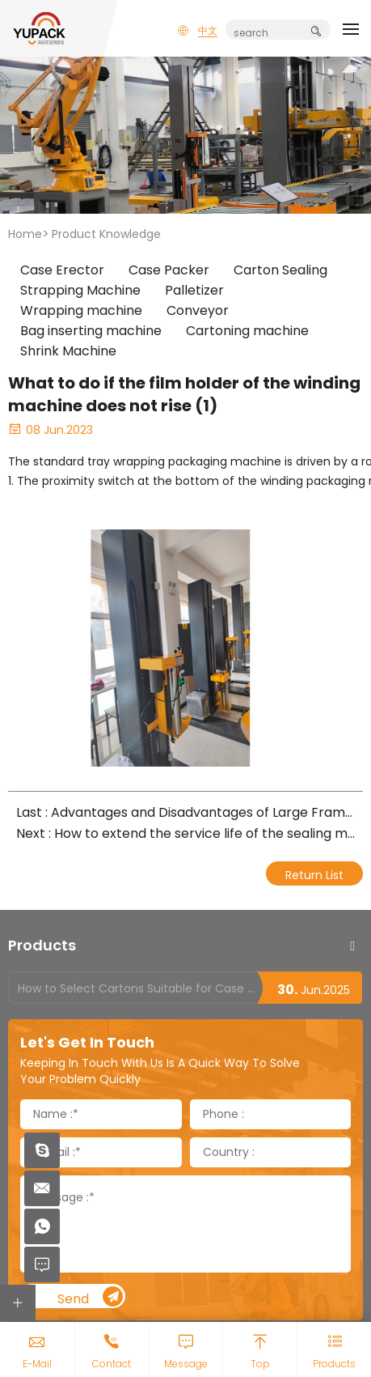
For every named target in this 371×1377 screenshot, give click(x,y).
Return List (314, 875)
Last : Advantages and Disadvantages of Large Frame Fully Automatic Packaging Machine (185, 812)
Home (25, 234)
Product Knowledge (106, 234)
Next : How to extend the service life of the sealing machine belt (185, 833)
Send (90, 1297)
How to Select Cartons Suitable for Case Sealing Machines (137, 988)
